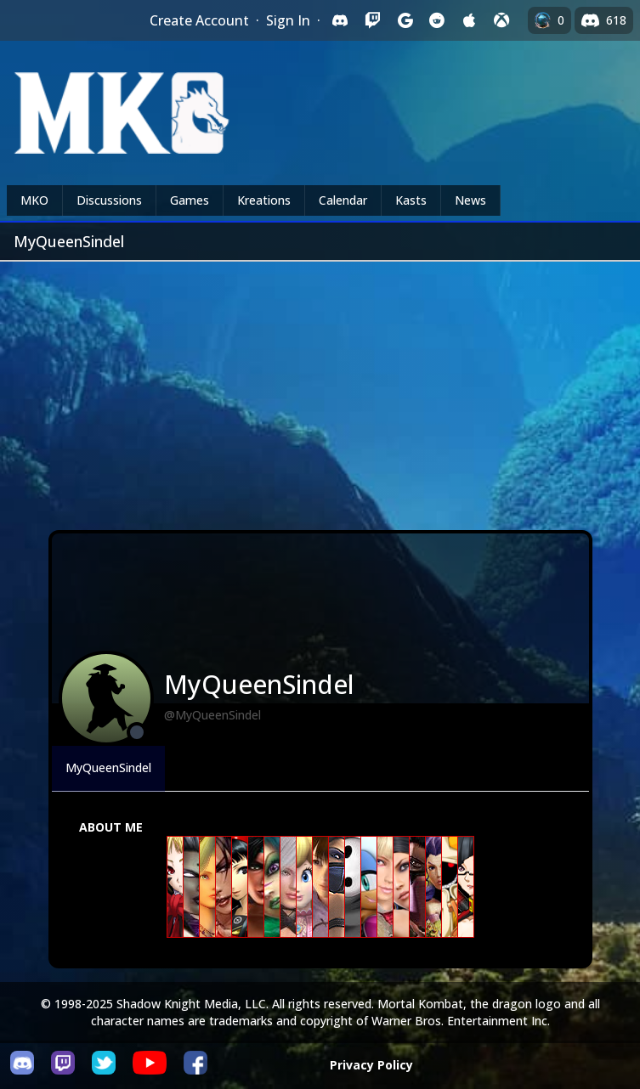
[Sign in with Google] (404, 20)
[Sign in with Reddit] (437, 20)
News (470, 200)
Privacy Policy (371, 1065)
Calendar (343, 200)
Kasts (411, 200)
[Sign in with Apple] (469, 20)
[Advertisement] (320, 389)
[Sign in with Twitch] (372, 20)
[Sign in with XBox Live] (501, 20)
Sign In (288, 20)
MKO (34, 200)
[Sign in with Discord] (340, 20)
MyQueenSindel (108, 767)
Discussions (109, 200)
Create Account (199, 20)
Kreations (264, 200)
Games (189, 200)
